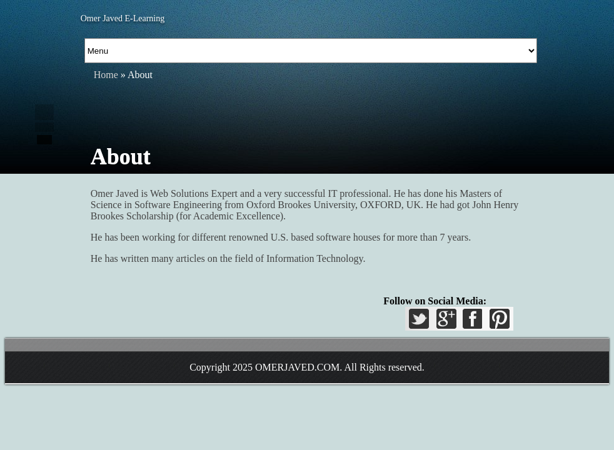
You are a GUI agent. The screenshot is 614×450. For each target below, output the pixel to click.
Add (44, 139)
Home (106, 74)
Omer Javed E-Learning (123, 18)
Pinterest (497, 322)
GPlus (446, 322)
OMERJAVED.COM (297, 367)
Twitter (420, 322)
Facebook (472, 322)
